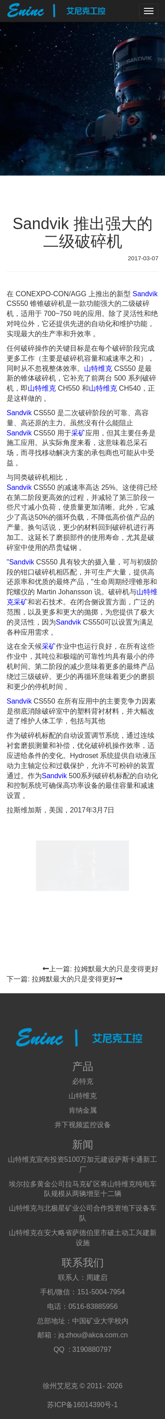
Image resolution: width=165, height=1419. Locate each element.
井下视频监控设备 (83, 1124)
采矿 (78, 433)
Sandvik (145, 294)
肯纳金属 (83, 1110)
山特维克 (98, 368)
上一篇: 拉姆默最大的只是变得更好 (100, 969)
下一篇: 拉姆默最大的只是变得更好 (64, 979)
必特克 (82, 1081)
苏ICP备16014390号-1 (82, 1404)
